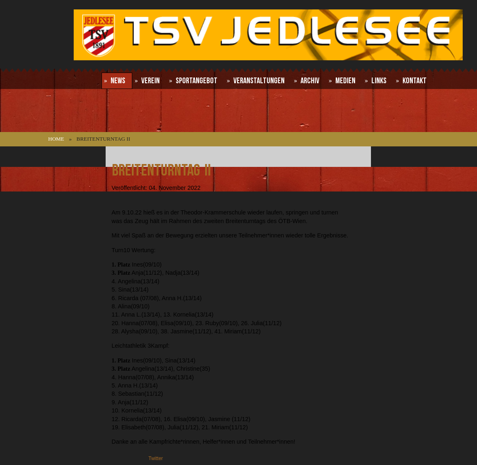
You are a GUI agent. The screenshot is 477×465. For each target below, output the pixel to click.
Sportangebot (196, 81)
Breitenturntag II (161, 170)
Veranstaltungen (259, 81)
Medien (345, 81)
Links (379, 81)
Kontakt (414, 81)
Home (56, 139)
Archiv (310, 81)
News (118, 81)
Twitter (156, 458)
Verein (150, 81)
